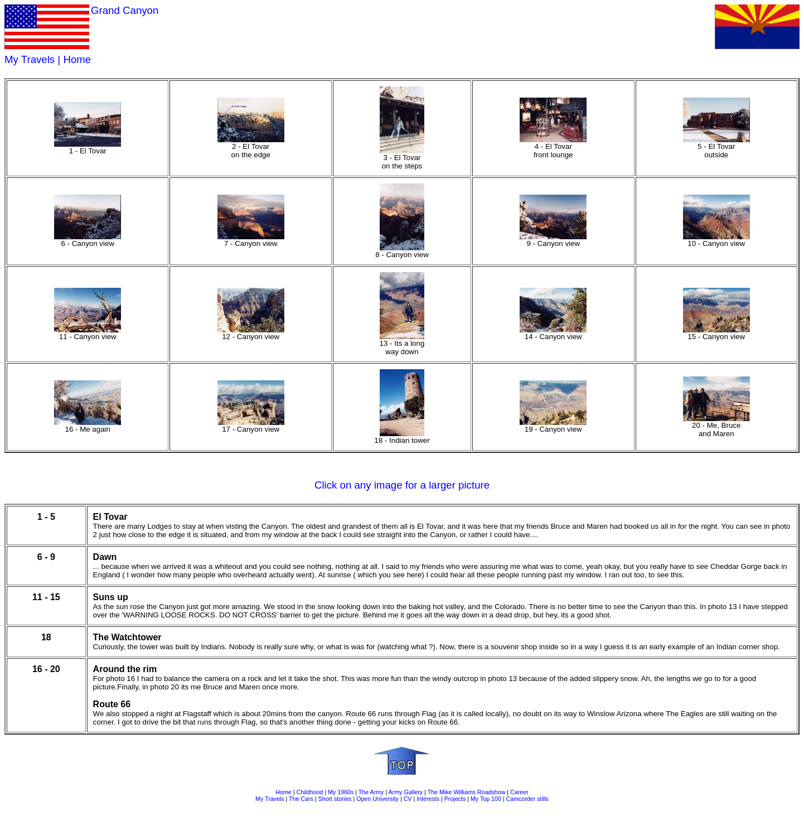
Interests (427, 798)
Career (519, 792)
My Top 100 (486, 798)
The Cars (301, 798)
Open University (377, 798)
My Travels (29, 59)
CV (408, 798)
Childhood (309, 792)
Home (77, 59)
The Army (371, 792)
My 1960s (340, 792)
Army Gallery (406, 792)
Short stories (335, 798)
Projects (455, 798)
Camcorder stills (527, 798)
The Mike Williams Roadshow (467, 792)
